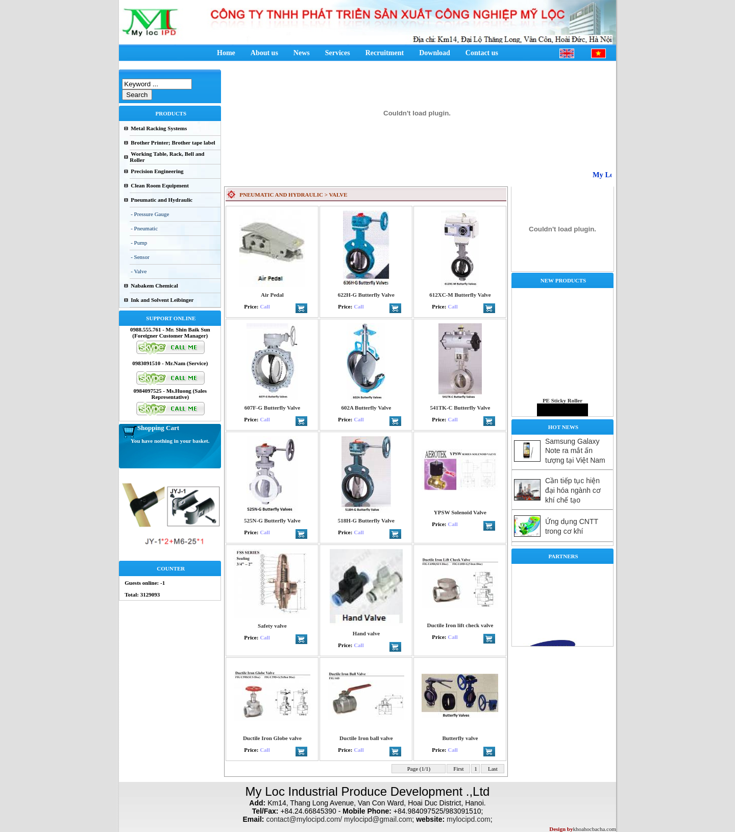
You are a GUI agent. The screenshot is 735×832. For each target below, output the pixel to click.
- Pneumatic (144, 228)
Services (337, 53)
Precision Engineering (157, 171)
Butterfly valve (460, 738)
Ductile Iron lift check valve (460, 625)
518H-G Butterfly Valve (366, 520)
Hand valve (366, 633)
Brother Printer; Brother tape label (173, 142)
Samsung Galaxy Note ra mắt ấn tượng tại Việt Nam (575, 450)
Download (434, 53)
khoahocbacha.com (594, 829)
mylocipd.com (469, 819)
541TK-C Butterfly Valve (460, 408)
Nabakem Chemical (154, 285)
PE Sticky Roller (562, 405)
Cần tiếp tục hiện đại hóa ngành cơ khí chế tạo (573, 490)
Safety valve (272, 626)
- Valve (138, 271)
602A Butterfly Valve (366, 408)
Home (226, 53)
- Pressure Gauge (150, 214)
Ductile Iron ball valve (366, 738)
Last (492, 769)
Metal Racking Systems (159, 128)
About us (264, 53)
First (458, 769)
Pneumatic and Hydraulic (161, 200)
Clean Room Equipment (160, 185)
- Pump (139, 243)
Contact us (481, 53)
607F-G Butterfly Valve (272, 408)
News (301, 53)
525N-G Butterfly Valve (272, 520)
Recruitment (384, 53)
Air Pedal (272, 295)
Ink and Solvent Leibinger (162, 300)
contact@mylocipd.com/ (304, 819)
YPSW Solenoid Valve (460, 512)
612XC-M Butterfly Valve (460, 295)
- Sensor (140, 257)
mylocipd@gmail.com (378, 819)
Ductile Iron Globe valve (272, 738)
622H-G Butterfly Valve (366, 295)
